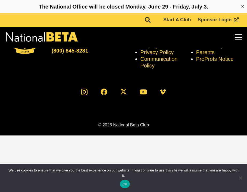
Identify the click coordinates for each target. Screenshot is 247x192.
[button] (147, 20)
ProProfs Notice (215, 59)
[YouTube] (143, 91)
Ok (125, 184)
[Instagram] (84, 91)
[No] (240, 178)
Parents (205, 52)
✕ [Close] (242, 6)
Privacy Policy (157, 52)
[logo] (41, 37)
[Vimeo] (162, 91)
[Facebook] (104, 91)
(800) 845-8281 (70, 51)
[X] (123, 91)
